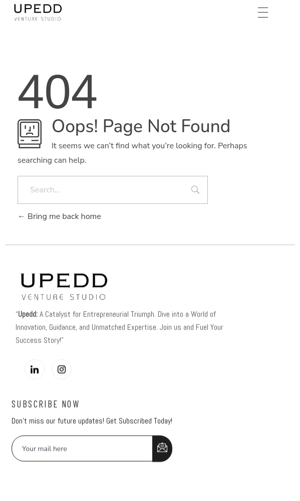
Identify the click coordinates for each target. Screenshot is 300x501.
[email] (82, 459)
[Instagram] (62, 380)
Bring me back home (59, 216)
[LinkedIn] (35, 380)
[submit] (162, 459)
